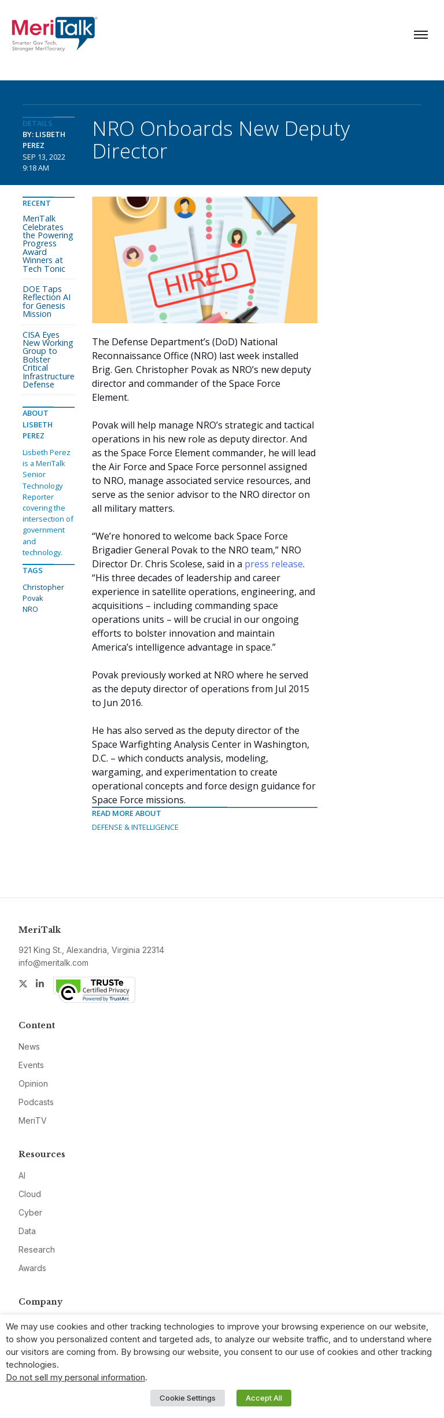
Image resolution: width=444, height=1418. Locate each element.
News (29, 1046)
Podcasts (36, 1102)
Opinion (33, 1083)
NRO (30, 609)
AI (21, 1175)
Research (36, 1249)
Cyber (30, 1212)
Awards (32, 1268)
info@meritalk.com (53, 963)
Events (31, 1065)
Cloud (29, 1194)
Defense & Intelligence (135, 827)
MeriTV (32, 1120)
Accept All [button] (264, 1397)
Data (27, 1231)
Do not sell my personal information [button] (75, 1377)
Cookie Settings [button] (188, 1397)
